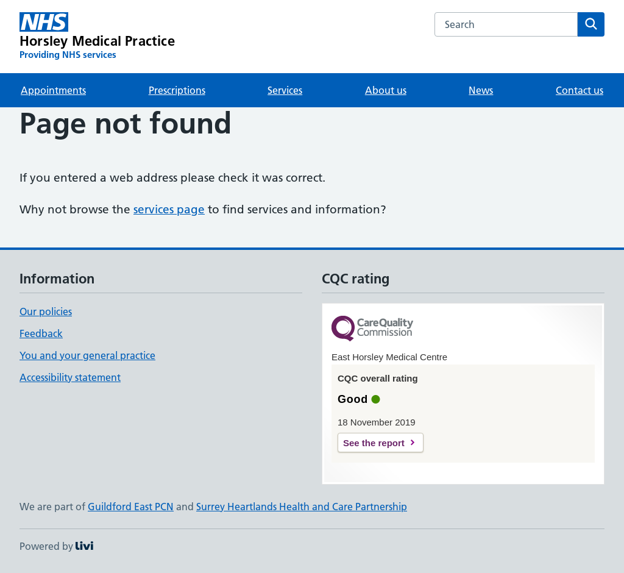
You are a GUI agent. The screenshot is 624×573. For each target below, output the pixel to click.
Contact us (579, 90)
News (481, 90)
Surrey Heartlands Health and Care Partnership (301, 506)
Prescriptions (177, 90)
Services (285, 90)
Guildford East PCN (131, 506)
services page (169, 209)
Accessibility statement (70, 377)
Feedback (41, 333)
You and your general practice (87, 355)
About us (385, 90)
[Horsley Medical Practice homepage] (97, 36)
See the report (374, 443)
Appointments (53, 90)
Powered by (56, 546)
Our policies (46, 311)
